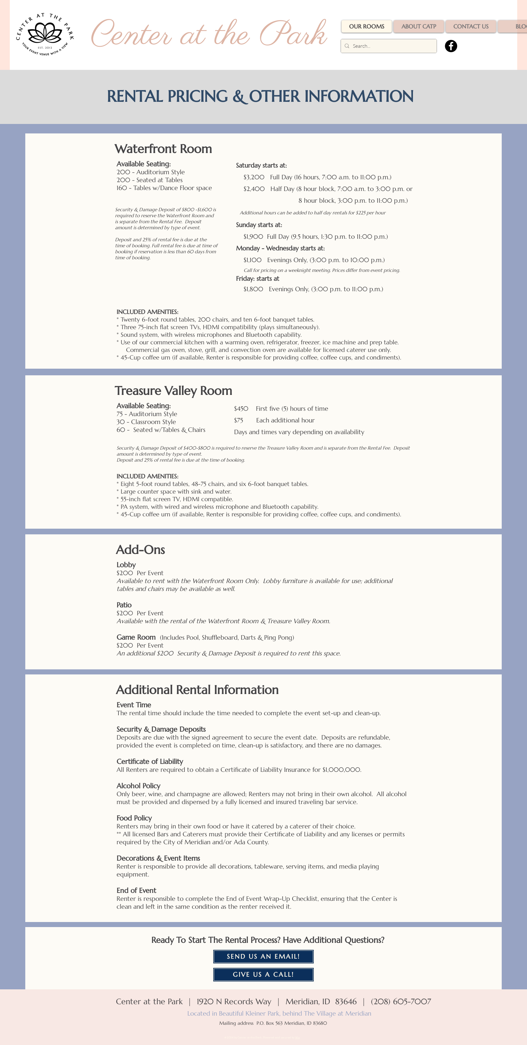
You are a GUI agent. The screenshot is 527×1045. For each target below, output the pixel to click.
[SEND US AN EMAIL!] (263, 957)
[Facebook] (451, 46)
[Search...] (388, 46)
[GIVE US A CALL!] (263, 975)
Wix (297, 1037)
